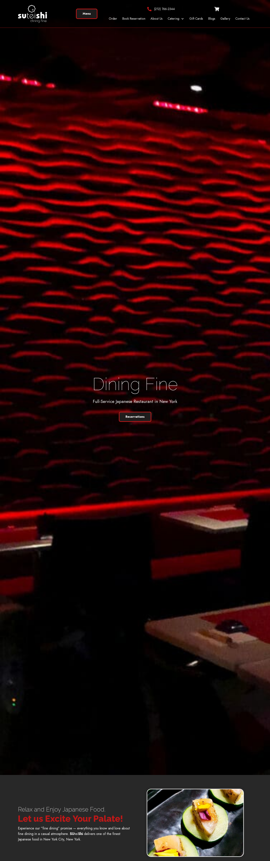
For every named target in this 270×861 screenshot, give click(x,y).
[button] (182, 18)
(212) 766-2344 (164, 9)
